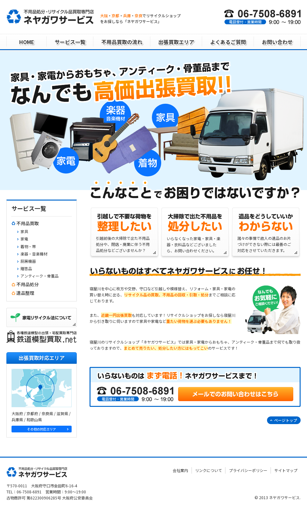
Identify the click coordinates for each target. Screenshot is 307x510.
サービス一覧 (70, 42)
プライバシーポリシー (248, 470)
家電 (24, 238)
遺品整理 (25, 293)
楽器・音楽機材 (33, 253)
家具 (24, 231)
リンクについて (209, 470)
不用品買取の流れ (121, 42)
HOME (26, 42)
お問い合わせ (277, 42)
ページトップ (285, 420)
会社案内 (181, 470)
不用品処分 (27, 284)
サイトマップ (285, 470)
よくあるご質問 (228, 42)
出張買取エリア (176, 42)
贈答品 (26, 268)
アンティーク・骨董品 (39, 275)
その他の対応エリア (41, 428)
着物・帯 (28, 246)
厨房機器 (28, 261)
